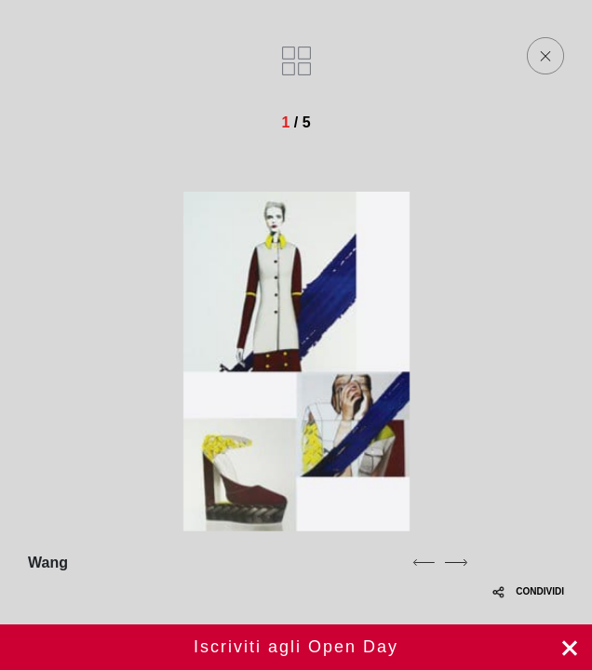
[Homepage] (141, 56)
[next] (456, 562)
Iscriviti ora (296, 647)
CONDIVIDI (528, 591)
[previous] (423, 562)
